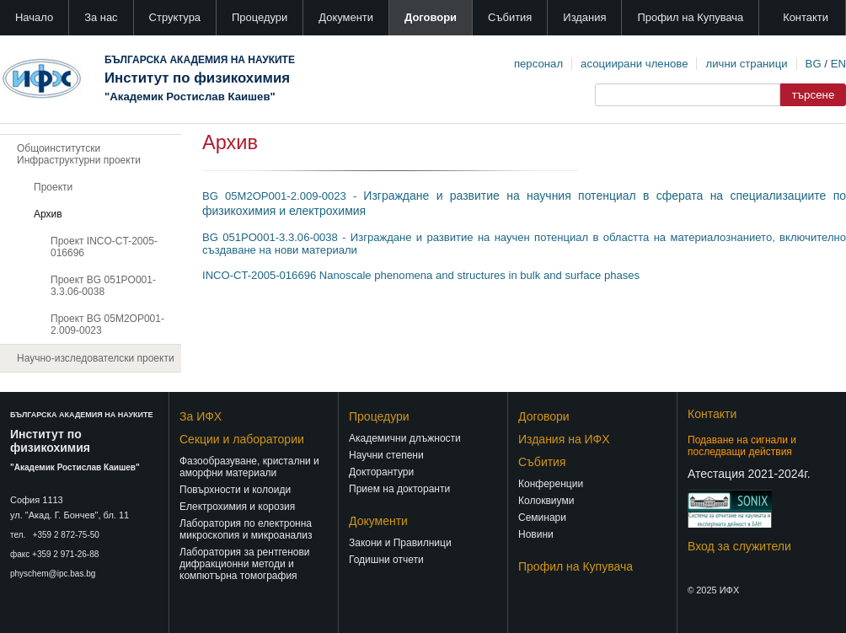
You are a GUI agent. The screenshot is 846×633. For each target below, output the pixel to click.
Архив (48, 214)
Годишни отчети (386, 560)
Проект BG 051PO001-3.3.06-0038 (103, 286)
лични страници (746, 63)
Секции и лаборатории (241, 439)
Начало (34, 17)
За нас (100, 17)
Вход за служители (739, 546)
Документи (346, 17)
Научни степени (386, 455)
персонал (538, 63)
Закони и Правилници (400, 543)
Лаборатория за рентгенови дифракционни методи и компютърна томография (244, 564)
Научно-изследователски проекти (95, 358)
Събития (510, 17)
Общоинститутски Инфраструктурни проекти (79, 154)
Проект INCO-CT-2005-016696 (104, 247)
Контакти (805, 17)
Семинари (542, 517)
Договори (430, 17)
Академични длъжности (405, 438)
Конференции (550, 484)
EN (838, 63)
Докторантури (381, 472)
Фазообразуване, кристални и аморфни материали (249, 467)
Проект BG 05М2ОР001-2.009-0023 (107, 324)
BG (814, 63)
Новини (536, 534)
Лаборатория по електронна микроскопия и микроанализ (245, 529)
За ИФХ (200, 416)
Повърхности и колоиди (235, 490)
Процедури (259, 17)
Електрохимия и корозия (237, 506)
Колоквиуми (546, 501)
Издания (584, 17)
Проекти (53, 187)
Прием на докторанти (399, 489)
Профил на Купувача (690, 17)
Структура (175, 17)
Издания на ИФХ (564, 439)
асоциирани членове (634, 63)
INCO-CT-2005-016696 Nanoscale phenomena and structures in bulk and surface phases (421, 275)
